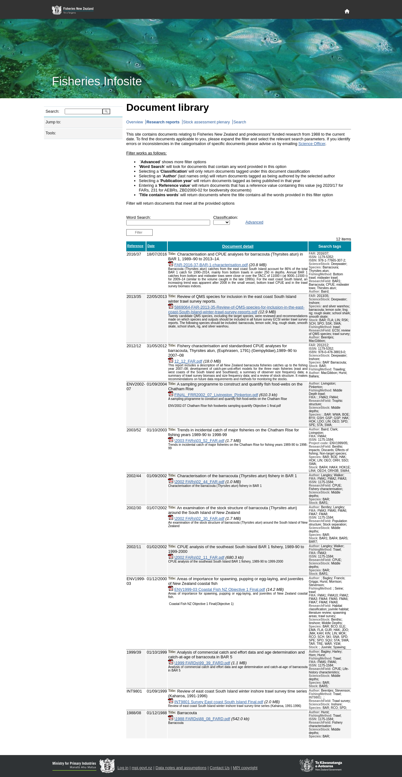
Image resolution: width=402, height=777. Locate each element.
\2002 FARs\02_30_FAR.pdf (199, 518)
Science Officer (311, 143)
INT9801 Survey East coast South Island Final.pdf (218, 701)
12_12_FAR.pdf (188, 361)
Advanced (254, 222)
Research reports (162, 122)
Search (239, 122)
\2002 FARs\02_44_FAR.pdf (199, 481)
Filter (139, 232)
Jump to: (53, 122)
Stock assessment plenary (206, 122)
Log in (122, 767)
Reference (135, 246)
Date (151, 246)
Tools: (51, 133)
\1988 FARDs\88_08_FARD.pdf (202, 718)
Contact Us (220, 767)
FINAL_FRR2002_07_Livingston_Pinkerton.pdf (216, 394)
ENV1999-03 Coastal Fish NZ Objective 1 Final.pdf (219, 589)
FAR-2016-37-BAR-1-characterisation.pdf (211, 264)
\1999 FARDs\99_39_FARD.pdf (202, 663)
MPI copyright (245, 767)
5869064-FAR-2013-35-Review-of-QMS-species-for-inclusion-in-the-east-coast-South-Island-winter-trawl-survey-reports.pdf (236, 309)
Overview (134, 122)
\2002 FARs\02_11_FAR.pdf (199, 557)
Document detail (238, 246)
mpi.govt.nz (142, 767)
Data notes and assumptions (180, 767)
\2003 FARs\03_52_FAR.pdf (199, 440)
